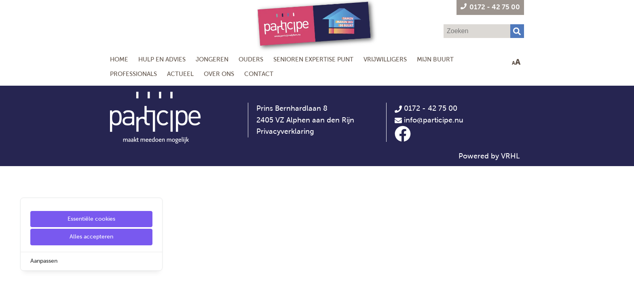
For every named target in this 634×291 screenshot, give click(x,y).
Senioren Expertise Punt (313, 59)
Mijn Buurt (435, 59)
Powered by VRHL (489, 156)
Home (119, 59)
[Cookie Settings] (9, 279)
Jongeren (212, 59)
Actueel (180, 73)
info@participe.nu (433, 120)
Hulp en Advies (162, 59)
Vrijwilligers (385, 59)
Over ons (219, 73)
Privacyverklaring (285, 131)
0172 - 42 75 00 (426, 108)
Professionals (133, 73)
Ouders (251, 59)
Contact (258, 73)
